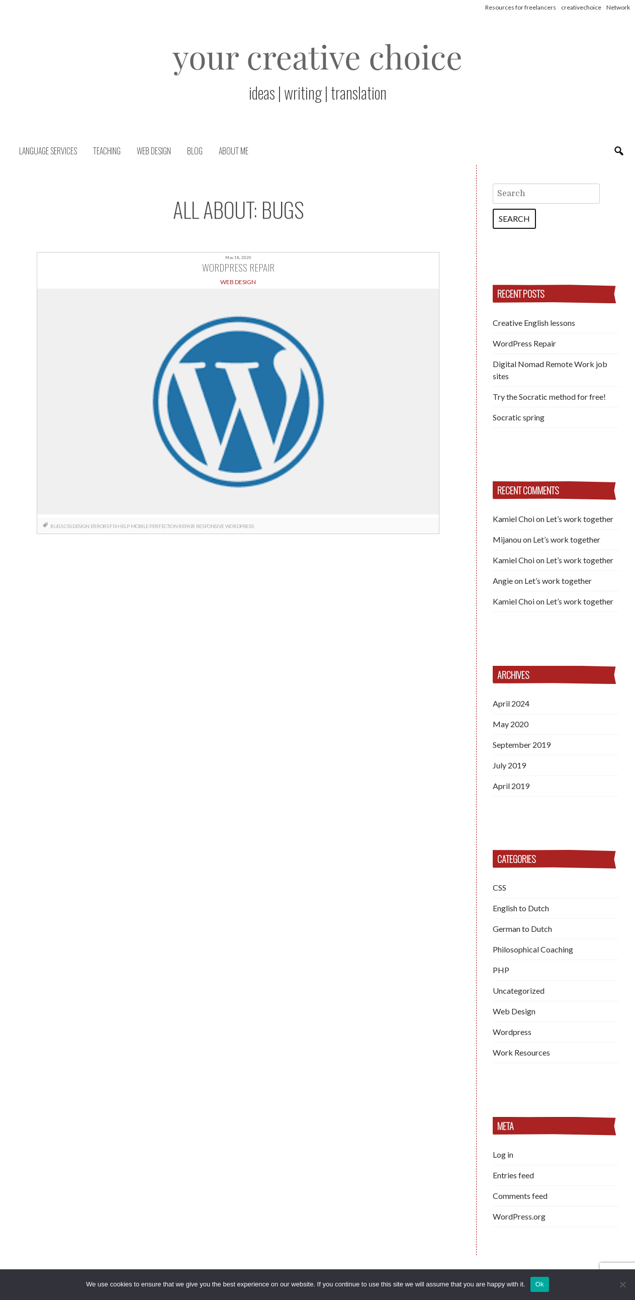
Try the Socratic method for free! (549, 396)
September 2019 (522, 744)
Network (618, 7)
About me (233, 151)
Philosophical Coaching (533, 949)
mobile (140, 526)
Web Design (154, 151)
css (67, 526)
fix (113, 526)
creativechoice (581, 7)
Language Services (48, 151)
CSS (499, 887)
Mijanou (507, 539)
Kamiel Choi (513, 519)
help (123, 526)
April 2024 (511, 703)
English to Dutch (521, 908)
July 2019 (509, 765)
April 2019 (511, 786)
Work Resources (521, 1052)
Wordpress (239, 526)
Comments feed (520, 1195)
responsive (210, 526)
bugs (56, 526)
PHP (501, 970)
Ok (539, 1284)
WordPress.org (519, 1216)
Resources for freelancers (520, 7)
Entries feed (513, 1175)
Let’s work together (579, 519)
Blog (195, 151)
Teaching (107, 151)
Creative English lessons (534, 322)
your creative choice (317, 56)
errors (99, 526)
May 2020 (510, 724)
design (80, 526)
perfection (163, 526)
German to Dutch (522, 928)
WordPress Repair (524, 343)
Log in (503, 1154)
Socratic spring (519, 417)
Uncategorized (519, 990)
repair (186, 526)
